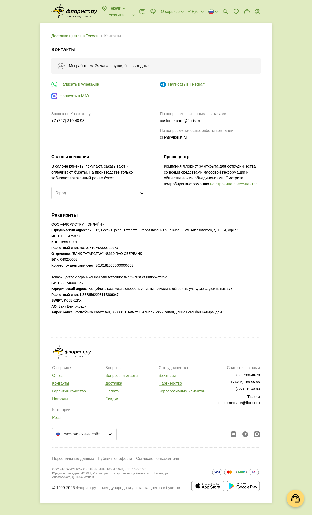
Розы (56, 417)
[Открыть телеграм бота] (245, 434)
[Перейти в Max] (257, 434)
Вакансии (167, 375)
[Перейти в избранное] (236, 12)
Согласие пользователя (157, 458)
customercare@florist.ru (239, 403)
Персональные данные (73, 458)
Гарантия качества (69, 391)
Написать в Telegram (186, 84)
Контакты (60, 383)
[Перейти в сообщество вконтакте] (233, 434)
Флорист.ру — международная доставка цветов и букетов (128, 488)
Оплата (112, 391)
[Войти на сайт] (258, 12)
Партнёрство (170, 383)
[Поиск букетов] (225, 12)
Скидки (111, 399)
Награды (60, 399)
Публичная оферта (115, 458)
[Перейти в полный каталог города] (74, 11)
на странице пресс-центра (234, 184)
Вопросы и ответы (121, 375)
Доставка (113, 383)
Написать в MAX (74, 96)
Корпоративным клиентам (182, 391)
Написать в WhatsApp (79, 84)
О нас (57, 375)
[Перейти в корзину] (247, 12)
